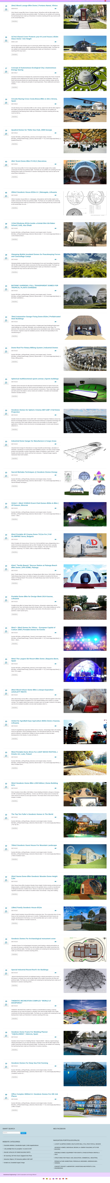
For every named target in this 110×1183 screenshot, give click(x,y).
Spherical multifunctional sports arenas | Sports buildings (35, 379)
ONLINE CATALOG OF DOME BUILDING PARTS (17, 1152)
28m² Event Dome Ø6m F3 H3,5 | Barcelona (28, 161)
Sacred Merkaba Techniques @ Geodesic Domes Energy (34, 472)
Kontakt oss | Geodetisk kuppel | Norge (14, 1162)
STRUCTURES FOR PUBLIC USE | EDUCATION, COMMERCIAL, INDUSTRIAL (76, 1157)
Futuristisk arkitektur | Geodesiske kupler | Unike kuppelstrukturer (21, 1145)
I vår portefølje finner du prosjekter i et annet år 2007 (18, 1149)
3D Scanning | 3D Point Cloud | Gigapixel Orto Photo (18, 1155)
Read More (14, 21)
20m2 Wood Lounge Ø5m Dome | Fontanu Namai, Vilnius (34, 5)
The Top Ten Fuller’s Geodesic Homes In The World (32, 814)
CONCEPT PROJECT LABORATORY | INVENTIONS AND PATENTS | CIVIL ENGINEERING (74, 1167)
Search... (23, 1133)
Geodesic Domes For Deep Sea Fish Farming (29, 1063)
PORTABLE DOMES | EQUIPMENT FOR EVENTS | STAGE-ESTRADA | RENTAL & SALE (76, 1153)
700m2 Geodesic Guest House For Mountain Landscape (34, 845)
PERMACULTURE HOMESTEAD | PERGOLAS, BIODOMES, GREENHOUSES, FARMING (75, 1162)
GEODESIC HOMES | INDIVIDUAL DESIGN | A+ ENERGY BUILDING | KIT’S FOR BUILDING (76, 1148)
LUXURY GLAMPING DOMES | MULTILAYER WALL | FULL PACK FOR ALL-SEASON (77, 1144)
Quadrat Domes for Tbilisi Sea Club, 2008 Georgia (31, 130)
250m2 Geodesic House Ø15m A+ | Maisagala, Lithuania (34, 192)
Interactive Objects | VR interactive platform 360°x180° (18, 1159)
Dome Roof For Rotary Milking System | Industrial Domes (34, 348)
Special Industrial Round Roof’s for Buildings (29, 970)
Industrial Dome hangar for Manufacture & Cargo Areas (33, 441)
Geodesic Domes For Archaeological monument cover (33, 939)
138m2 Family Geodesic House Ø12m (26, 907)
